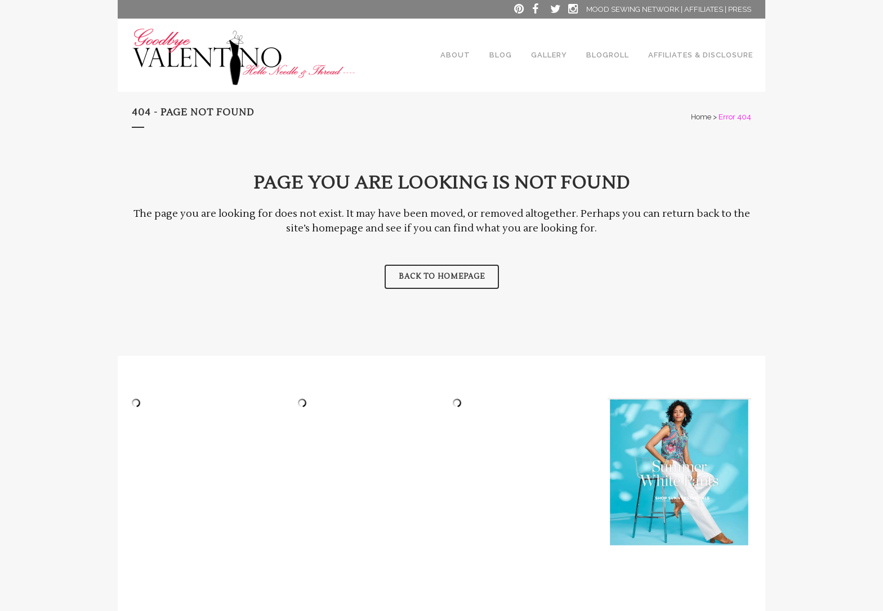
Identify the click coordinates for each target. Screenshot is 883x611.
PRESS (739, 9)
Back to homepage (442, 276)
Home (701, 117)
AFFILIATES (703, 9)
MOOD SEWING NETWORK (632, 9)
